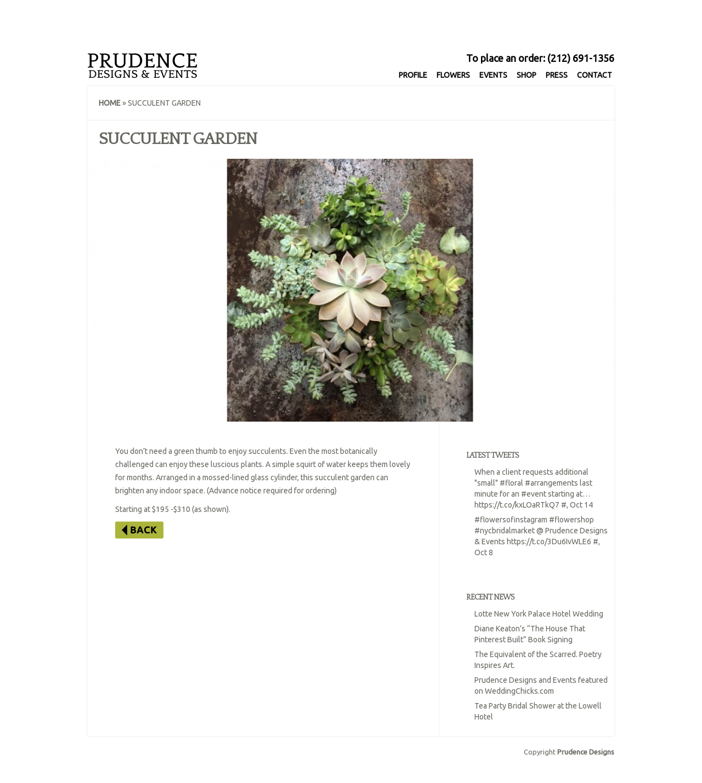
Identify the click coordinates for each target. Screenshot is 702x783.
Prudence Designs (585, 752)
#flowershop (571, 519)
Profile (413, 75)
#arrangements (551, 483)
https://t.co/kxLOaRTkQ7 (516, 504)
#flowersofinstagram (510, 519)
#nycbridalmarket (504, 530)
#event (533, 494)
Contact (594, 75)
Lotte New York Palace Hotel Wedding (538, 613)
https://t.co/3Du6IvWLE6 (549, 541)
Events (493, 75)
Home (110, 103)
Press (557, 75)
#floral (511, 483)
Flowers (453, 75)
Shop (526, 75)
